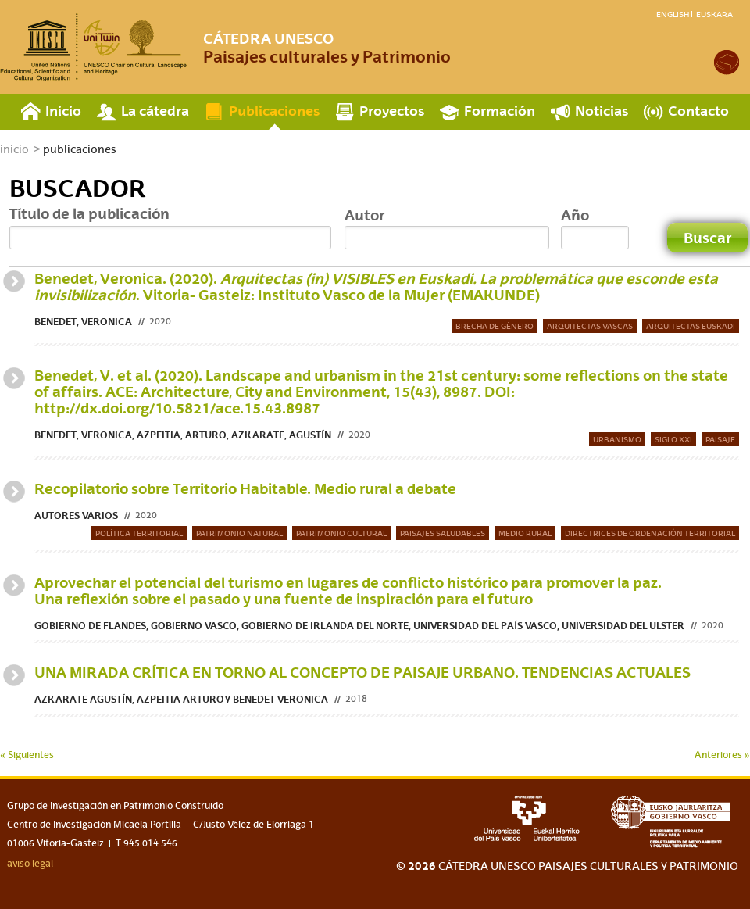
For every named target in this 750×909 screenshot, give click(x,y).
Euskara (714, 14)
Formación (499, 110)
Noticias (601, 110)
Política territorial (139, 533)
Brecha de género (494, 326)
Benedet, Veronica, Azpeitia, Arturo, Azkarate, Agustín (182, 435)
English (672, 14)
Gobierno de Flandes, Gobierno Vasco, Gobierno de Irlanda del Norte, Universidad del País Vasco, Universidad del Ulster (359, 626)
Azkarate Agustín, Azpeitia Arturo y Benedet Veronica (181, 699)
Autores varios (76, 515)
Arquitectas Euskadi (690, 326)
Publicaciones (274, 110)
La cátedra (155, 110)
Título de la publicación (89, 213)
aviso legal (30, 863)
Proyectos (391, 110)
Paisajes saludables (442, 533)
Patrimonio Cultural (341, 533)
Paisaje (720, 439)
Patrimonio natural (239, 533)
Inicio (63, 110)
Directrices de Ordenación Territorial (650, 533)
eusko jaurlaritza (674, 822)
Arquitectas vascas (590, 326)
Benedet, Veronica (83, 321)
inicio (14, 149)
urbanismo (617, 439)
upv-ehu (527, 818)
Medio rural (525, 533)
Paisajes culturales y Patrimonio (327, 47)
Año (575, 215)
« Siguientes (27, 755)
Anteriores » (722, 755)
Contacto (698, 110)
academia (726, 62)
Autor (364, 215)
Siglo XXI (673, 439)
